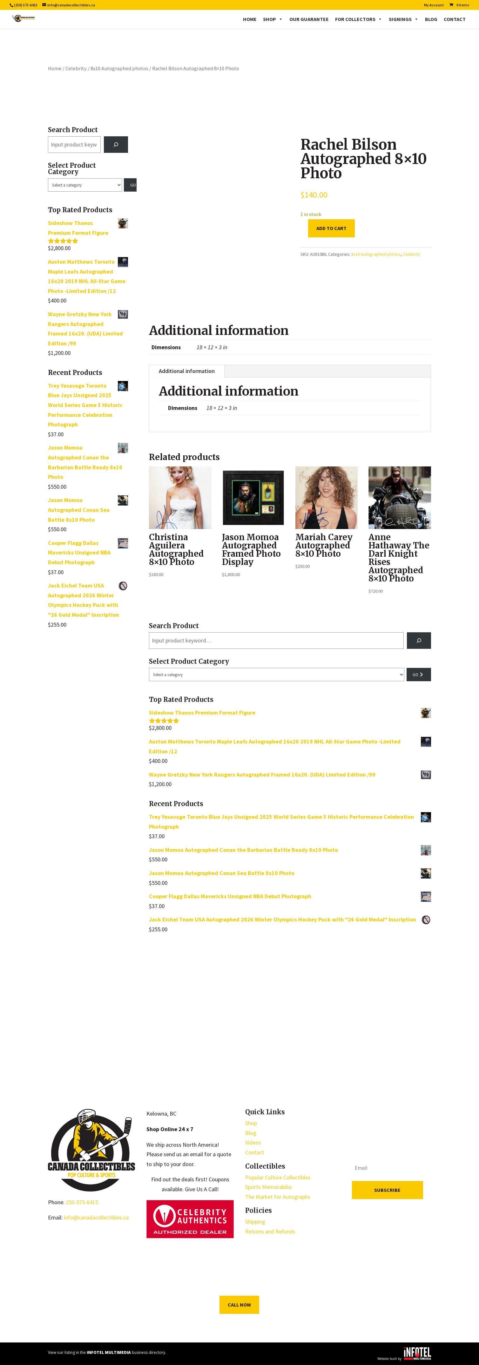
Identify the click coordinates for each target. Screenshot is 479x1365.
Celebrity (76, 68)
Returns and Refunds (270, 1231)
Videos (253, 1142)
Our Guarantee (309, 19)
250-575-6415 (82, 1202)
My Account (434, 5)
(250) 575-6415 (25, 5)
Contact (455, 19)
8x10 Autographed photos (119, 68)
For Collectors (358, 19)
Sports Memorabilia (268, 1187)
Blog (431, 19)
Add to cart (331, 228)
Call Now (239, 1304)
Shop (273, 19)
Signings (404, 19)
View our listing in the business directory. (107, 1352)
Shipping (255, 1221)
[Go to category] (130, 185)
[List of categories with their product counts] (85, 185)
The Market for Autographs (277, 1196)
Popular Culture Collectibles (278, 1177)
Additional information (187, 371)
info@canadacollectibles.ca (96, 1217)
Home (250, 19)
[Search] (116, 144)
